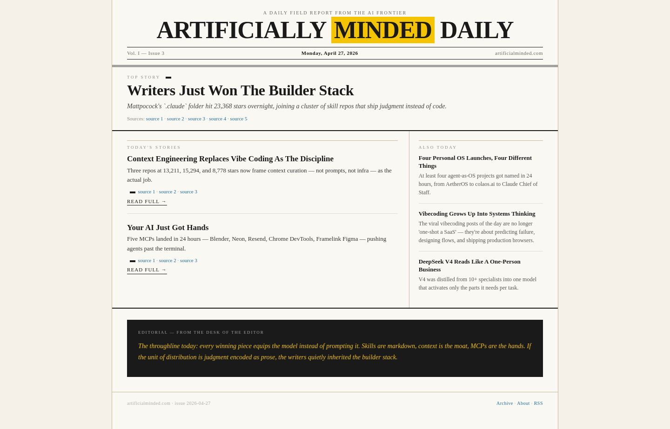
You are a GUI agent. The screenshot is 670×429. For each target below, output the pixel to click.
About (523, 403)
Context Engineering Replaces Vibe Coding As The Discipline (230, 158)
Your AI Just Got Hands (167, 227)
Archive (504, 403)
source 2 (175, 118)
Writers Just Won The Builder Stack (240, 90)
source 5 (239, 118)
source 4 (217, 118)
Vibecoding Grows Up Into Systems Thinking (477, 213)
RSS (538, 403)
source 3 (196, 118)
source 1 (154, 118)
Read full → (147, 201)
